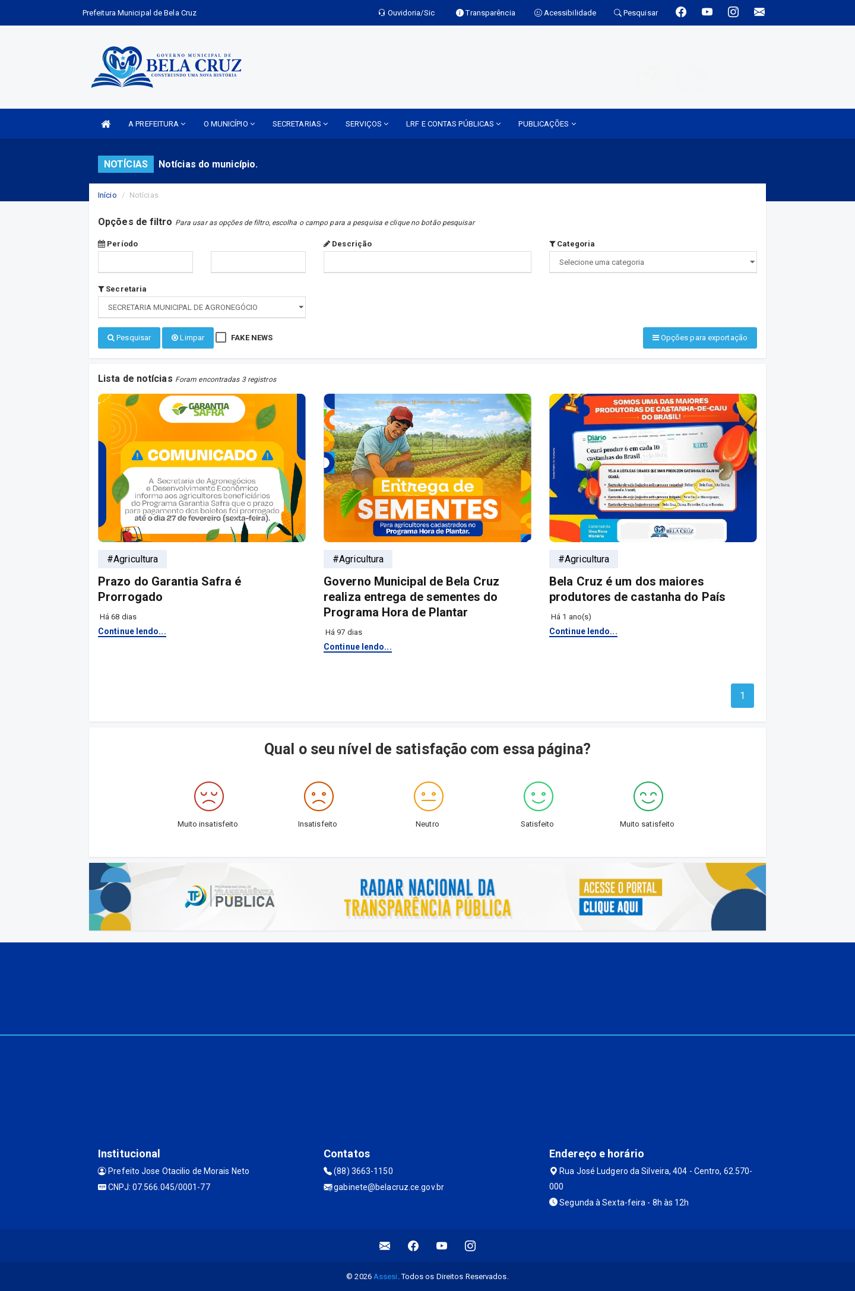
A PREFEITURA (156, 123)
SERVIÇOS (367, 123)
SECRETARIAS (300, 123)
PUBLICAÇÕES (546, 123)
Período (118, 243)
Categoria (572, 243)
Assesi (385, 1275)
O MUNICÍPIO (229, 123)
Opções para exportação (700, 337)
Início (107, 195)
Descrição (348, 243)
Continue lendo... (132, 630)
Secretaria (122, 288)
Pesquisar (129, 337)
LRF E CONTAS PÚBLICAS (453, 123)
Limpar (188, 337)
